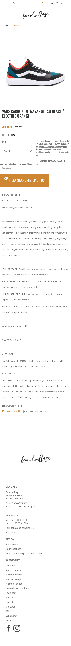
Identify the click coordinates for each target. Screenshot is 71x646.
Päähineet (11, 592)
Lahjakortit (11, 615)
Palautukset (12, 544)
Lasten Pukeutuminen (17, 588)
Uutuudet (11, 565)
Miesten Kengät (14, 579)
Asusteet (10, 597)
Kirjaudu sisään (12, 411)
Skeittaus (10, 606)
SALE (8, 611)
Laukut (9, 602)
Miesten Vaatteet (15, 570)
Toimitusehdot (13, 548)
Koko (5, 142)
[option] (33, 64)
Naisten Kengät (14, 583)
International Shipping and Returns (24, 553)
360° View (11, 532)
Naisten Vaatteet (14, 574)
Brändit (9, 620)
